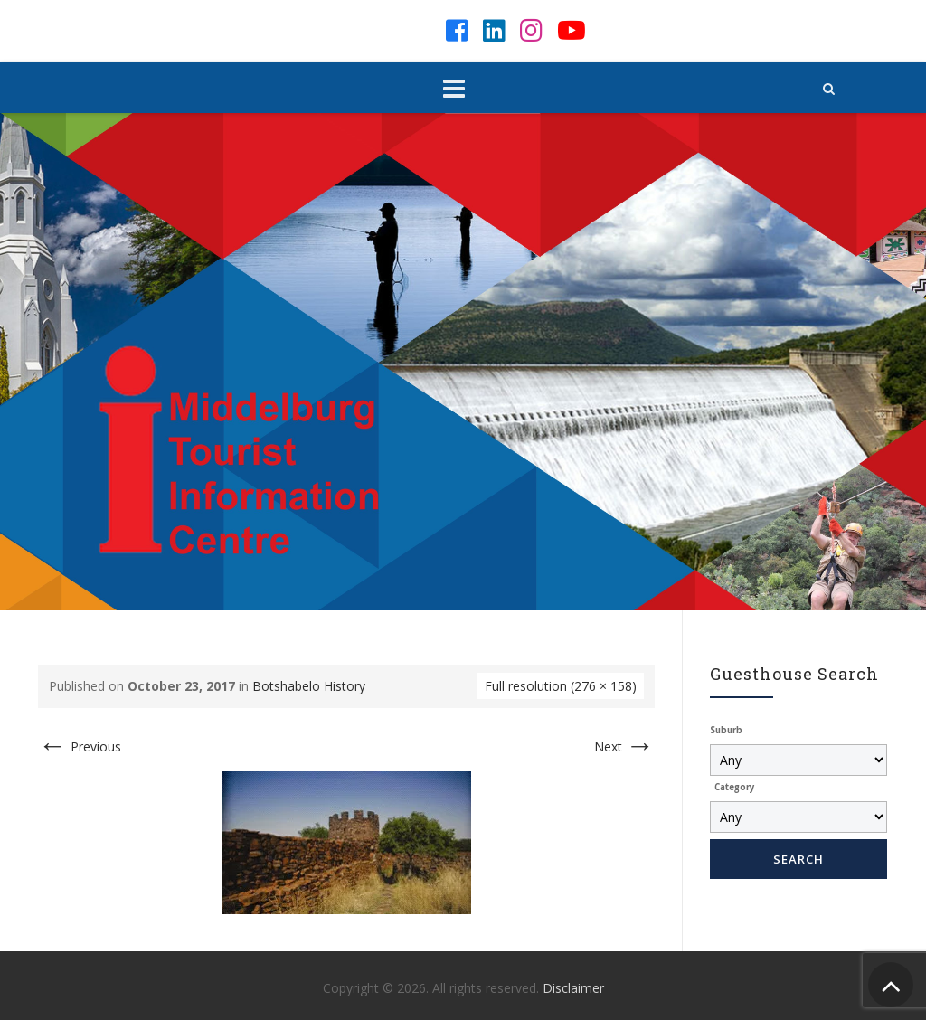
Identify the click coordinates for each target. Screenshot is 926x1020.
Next (624, 746)
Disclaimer (573, 987)
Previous (79, 746)
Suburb (726, 730)
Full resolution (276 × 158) (561, 685)
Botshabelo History (308, 685)
